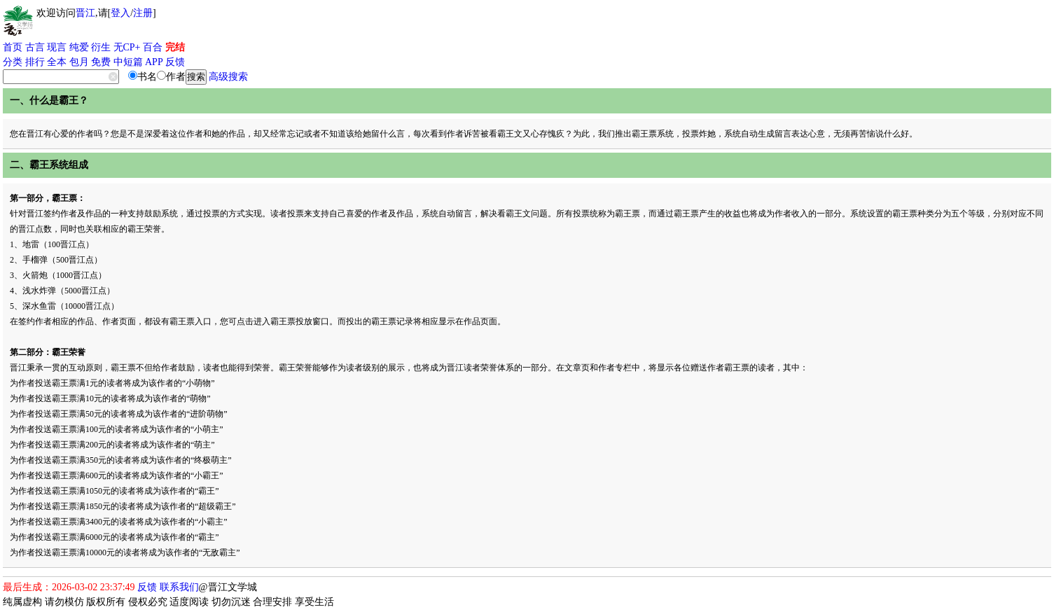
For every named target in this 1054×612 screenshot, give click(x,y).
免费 (101, 62)
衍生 (101, 47)
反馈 (175, 62)
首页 (12, 47)
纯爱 (79, 47)
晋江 (85, 13)
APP (154, 62)
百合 (152, 47)
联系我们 (179, 587)
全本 (57, 62)
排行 (35, 62)
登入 (120, 13)
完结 (175, 47)
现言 (57, 47)
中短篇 (128, 62)
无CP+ (127, 47)
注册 (143, 13)
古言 (35, 47)
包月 (79, 62)
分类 (12, 62)
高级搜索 (228, 76)
